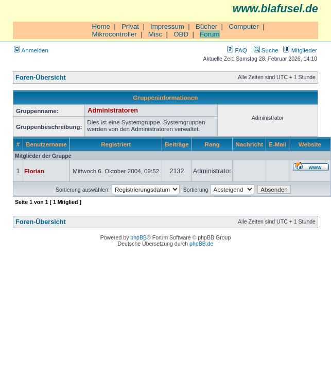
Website (310, 144)
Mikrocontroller (114, 34)
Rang (212, 144)
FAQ (237, 50)
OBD (180, 34)
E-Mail (277, 144)
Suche (266, 50)
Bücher (206, 26)
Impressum (167, 26)
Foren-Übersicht (40, 77)
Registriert (116, 144)
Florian (34, 171)
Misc (155, 34)
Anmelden (31, 50)
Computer (244, 26)
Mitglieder (300, 50)
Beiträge (176, 144)
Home (101, 26)
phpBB (138, 237)
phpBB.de (201, 243)
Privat (130, 26)
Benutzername (46, 144)
